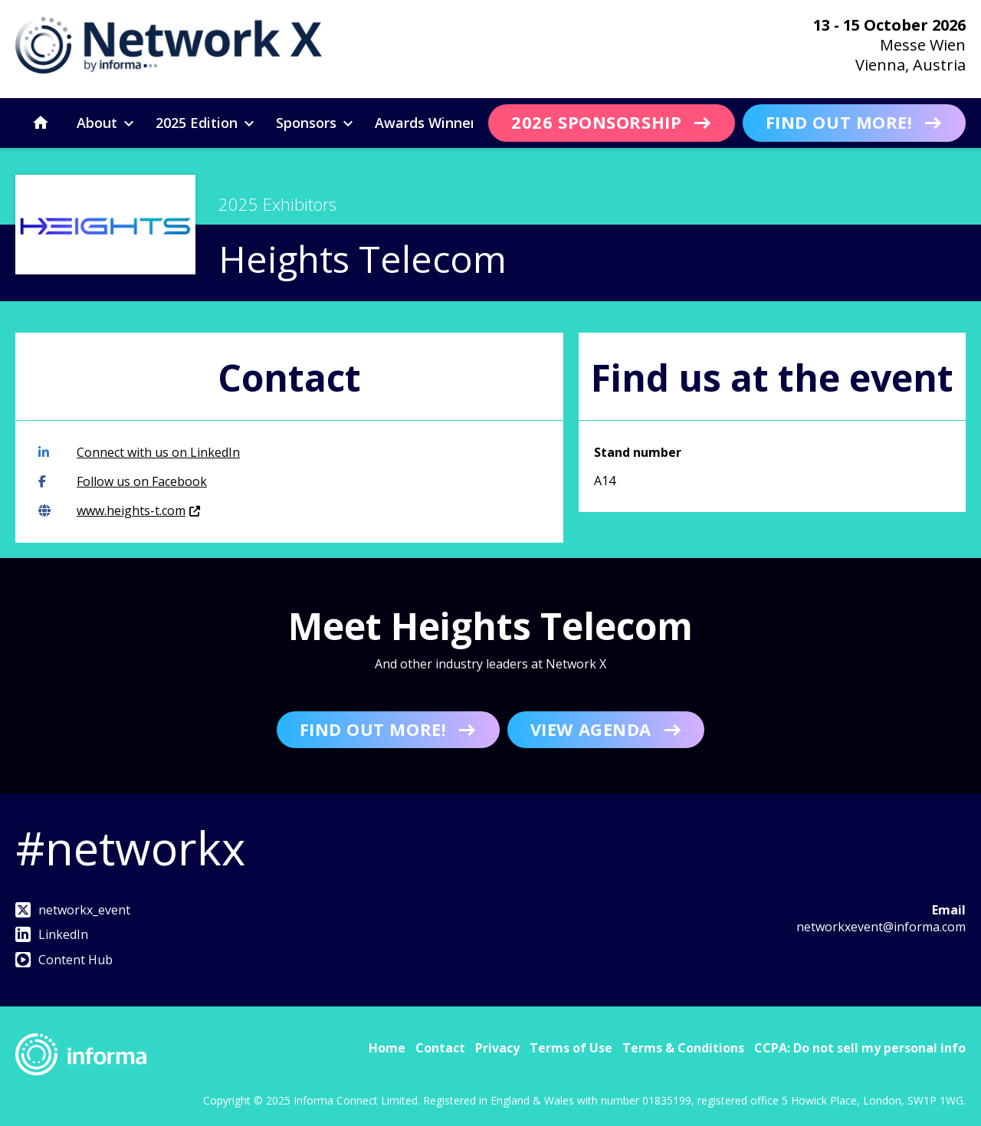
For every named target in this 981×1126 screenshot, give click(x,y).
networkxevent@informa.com (881, 926)
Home (387, 1047)
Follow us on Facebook (122, 481)
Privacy (497, 1047)
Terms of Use (571, 1047)
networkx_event (72, 909)
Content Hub (64, 959)
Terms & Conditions (683, 1047)
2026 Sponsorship (596, 121)
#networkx (130, 847)
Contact (440, 1047)
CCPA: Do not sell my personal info (860, 1047)
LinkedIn (51, 934)
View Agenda (590, 728)
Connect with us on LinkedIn (139, 452)
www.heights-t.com (119, 510)
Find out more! (839, 121)
